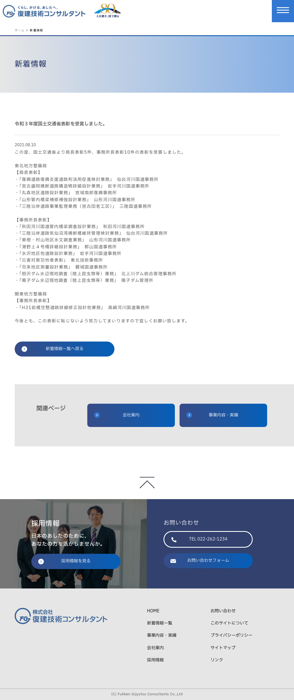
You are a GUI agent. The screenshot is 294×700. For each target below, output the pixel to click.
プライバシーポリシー (231, 635)
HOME (153, 611)
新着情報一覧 (159, 623)
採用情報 (155, 660)
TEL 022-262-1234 (199, 539)
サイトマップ (223, 648)
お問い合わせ (223, 611)
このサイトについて (229, 623)
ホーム (20, 30)
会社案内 (116, 415)
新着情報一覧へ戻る (52, 349)
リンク (217, 660)
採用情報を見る (64, 561)
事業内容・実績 (212, 415)
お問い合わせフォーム (199, 560)
